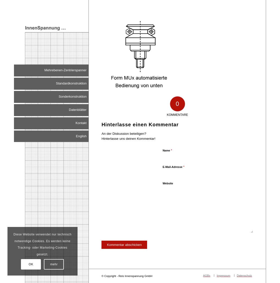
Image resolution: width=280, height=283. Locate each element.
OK (31, 264)
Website (168, 183)
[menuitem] (51, 70)
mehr (54, 264)
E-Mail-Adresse (174, 167)
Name (167, 150)
